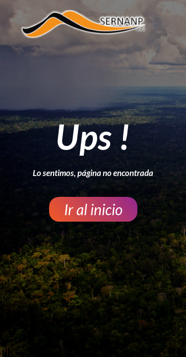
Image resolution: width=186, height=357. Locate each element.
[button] (93, 209)
